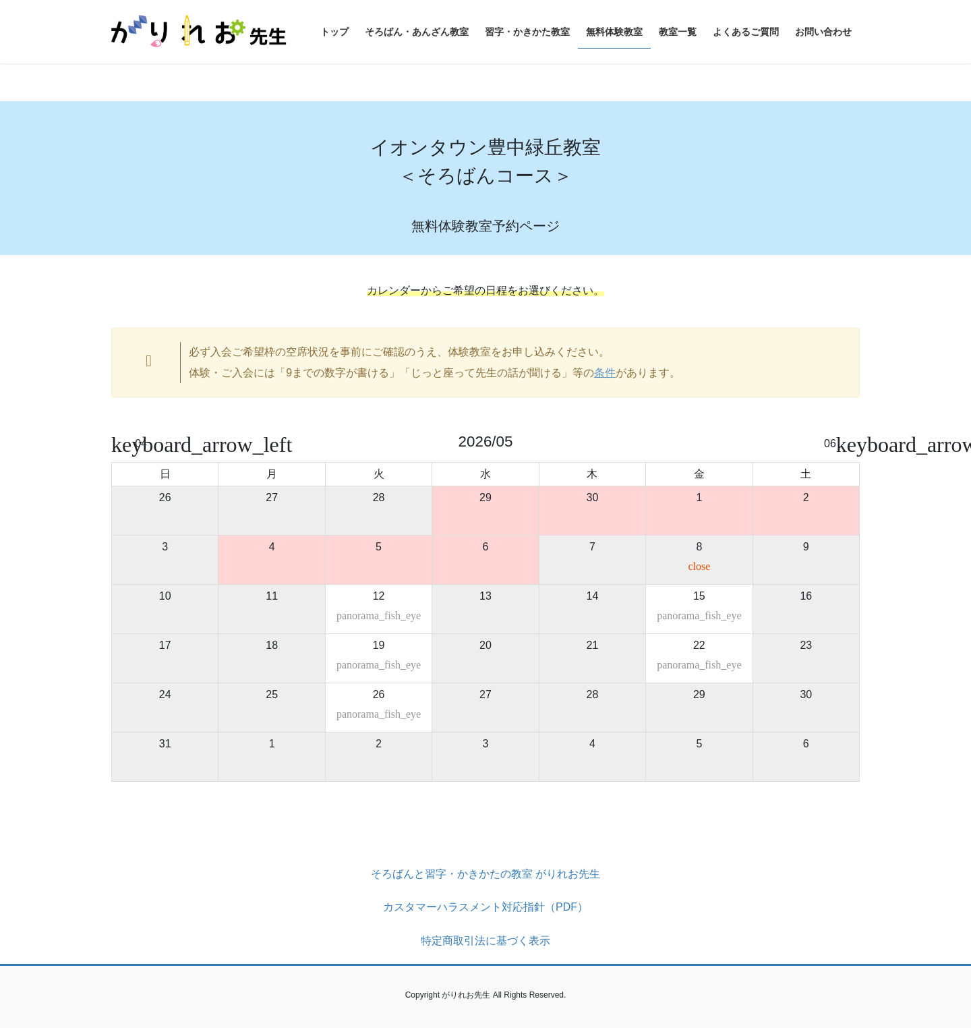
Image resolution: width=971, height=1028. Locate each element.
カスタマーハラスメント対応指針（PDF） (485, 907)
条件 (605, 372)
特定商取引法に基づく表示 (485, 940)
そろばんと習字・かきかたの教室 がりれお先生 (485, 874)
